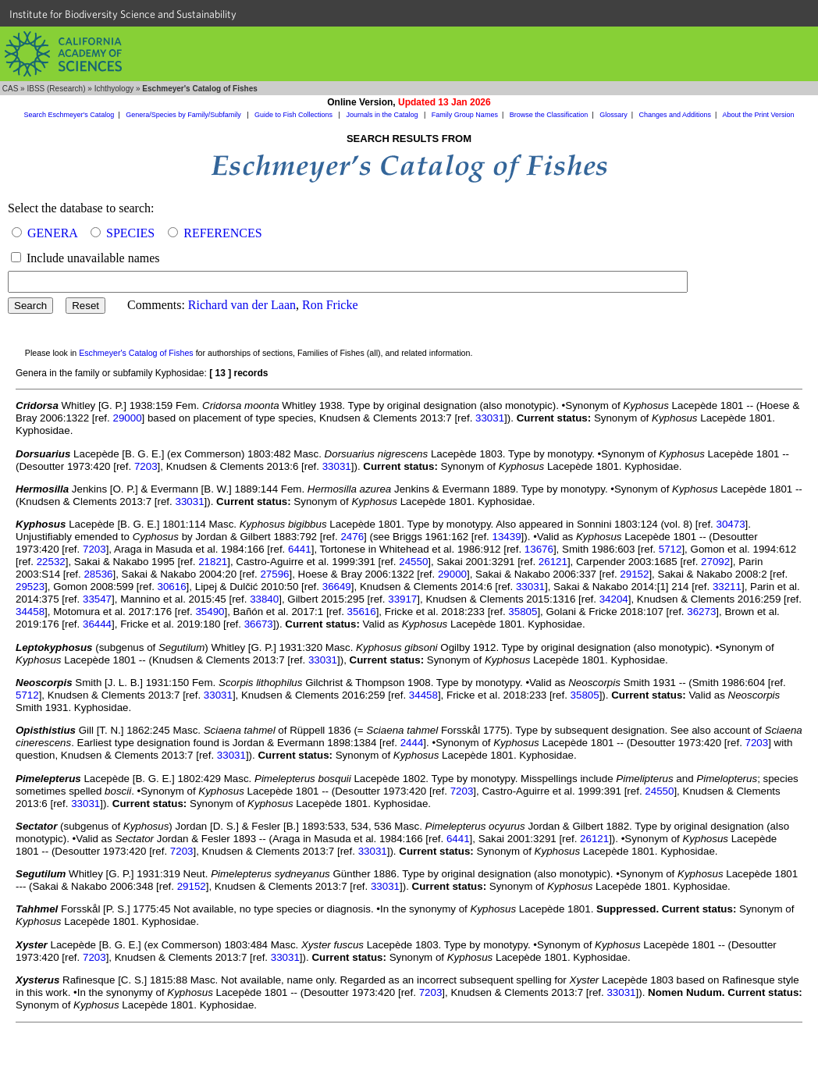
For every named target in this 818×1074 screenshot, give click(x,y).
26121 (553, 561)
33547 (97, 599)
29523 (30, 586)
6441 (299, 549)
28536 (98, 574)
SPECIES (130, 233)
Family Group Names (465, 115)
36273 (701, 611)
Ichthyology (114, 88)
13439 (507, 536)
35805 (522, 611)
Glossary (613, 115)
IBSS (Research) (56, 88)
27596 (274, 574)
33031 (489, 418)
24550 (413, 561)
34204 (613, 599)
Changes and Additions (674, 115)
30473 (731, 524)
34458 (30, 611)
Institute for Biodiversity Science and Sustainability (123, 14)
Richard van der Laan (242, 304)
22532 (51, 561)
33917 (402, 599)
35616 (361, 611)
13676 (539, 549)
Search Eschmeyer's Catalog (69, 115)
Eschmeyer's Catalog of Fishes (136, 352)
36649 (336, 586)
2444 (412, 743)
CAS (10, 88)
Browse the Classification (549, 115)
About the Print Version (758, 115)
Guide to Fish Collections (294, 115)
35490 (209, 611)
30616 (172, 586)
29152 (634, 574)
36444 (97, 624)
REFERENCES (222, 233)
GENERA (52, 233)
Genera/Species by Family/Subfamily (184, 115)
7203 (146, 466)
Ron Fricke (330, 304)
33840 (264, 599)
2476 (352, 536)
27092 (715, 561)
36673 (258, 624)
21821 (212, 561)
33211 (727, 586)
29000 (126, 418)
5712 (670, 549)
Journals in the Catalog (383, 115)
